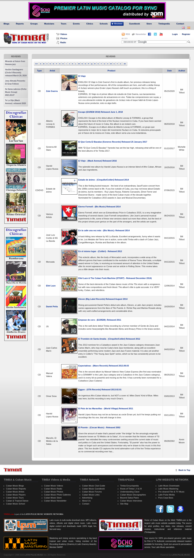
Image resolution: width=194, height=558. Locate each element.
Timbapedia (163, 24)
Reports (18, 24)
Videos (61, 34)
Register (186, 34)
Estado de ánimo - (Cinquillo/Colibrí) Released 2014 (103, 180)
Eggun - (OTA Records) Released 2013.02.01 (100, 389)
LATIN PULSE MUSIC (34, 555)
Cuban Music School (15, 504)
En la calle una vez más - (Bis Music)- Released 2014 (104, 230)
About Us (86, 501)
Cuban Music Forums (92, 492)
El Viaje (82, 76)
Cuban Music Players (16, 495)
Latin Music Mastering (168, 489)
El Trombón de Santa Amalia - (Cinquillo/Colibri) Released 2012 (109, 339)
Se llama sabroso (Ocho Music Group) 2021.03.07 (15, 92)
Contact (179, 24)
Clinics (88, 24)
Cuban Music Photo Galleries (57, 495)
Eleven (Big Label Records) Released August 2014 (103, 299)
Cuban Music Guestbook (93, 489)
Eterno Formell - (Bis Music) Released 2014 (99, 206)
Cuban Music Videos (53, 486)
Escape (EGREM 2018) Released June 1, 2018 (100, 112)
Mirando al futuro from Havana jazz (15, 62)
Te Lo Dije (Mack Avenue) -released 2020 (15, 101)
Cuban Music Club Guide (93, 486)
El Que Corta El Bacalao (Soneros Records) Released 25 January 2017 (112, 142)
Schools (102, 24)
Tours (62, 24)
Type (39, 70)
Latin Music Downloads (168, 486)
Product (111, 70)
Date (169, 70)
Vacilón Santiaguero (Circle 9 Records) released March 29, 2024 (16, 73)
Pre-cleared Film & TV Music (171, 492)
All (125, 64)
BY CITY (125, 38)
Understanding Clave (130, 492)
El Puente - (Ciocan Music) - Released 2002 (99, 427)
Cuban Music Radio (53, 489)
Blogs (5, 24)
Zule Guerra (52, 91)
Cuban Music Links (91, 495)
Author (181, 70)
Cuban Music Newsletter (55, 501)
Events (75, 24)
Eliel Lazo (51, 286)
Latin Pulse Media (166, 495)
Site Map (124, 504)
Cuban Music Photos (53, 492)
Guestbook (133, 24)
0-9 (36, 64)
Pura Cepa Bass (165, 498)
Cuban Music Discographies (133, 495)
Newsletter (139, 34)
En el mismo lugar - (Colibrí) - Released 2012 (100, 251)
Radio (61, 42)
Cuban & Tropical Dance (17, 501)
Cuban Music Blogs (15, 486)
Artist (52, 70)
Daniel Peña (52, 306)
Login (175, 34)
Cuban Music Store (53, 498)
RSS (128, 34)
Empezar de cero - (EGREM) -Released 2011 (99, 320)
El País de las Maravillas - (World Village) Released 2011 (105, 408)
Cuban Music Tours (15, 498)
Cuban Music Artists (15, 492)
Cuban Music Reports (16, 489)
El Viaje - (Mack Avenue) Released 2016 (97, 161)
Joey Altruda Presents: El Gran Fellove (15, 82)
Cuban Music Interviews (131, 501)
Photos (61, 38)
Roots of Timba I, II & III (131, 489)
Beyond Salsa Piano (129, 498)
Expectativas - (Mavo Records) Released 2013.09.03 (103, 366)
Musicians (47, 24)
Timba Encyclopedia (129, 486)
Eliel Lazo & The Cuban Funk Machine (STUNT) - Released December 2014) (115, 278)
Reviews (116, 24)
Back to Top (184, 470)
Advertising (87, 498)
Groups (32, 24)
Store (148, 24)
